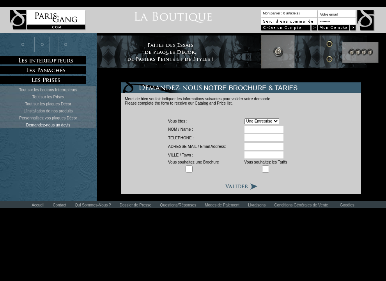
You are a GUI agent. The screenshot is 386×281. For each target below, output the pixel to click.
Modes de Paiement (222, 205)
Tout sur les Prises (48, 97)
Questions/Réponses (178, 205)
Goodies (347, 205)
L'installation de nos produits (48, 111)
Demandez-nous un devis (48, 125)
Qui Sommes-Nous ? (93, 205)
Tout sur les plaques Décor (48, 104)
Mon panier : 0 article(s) (281, 13)
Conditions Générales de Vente (301, 205)
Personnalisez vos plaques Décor (48, 118)
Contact (59, 205)
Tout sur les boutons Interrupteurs (48, 90)
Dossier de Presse (136, 205)
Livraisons (257, 205)
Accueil (38, 205)
